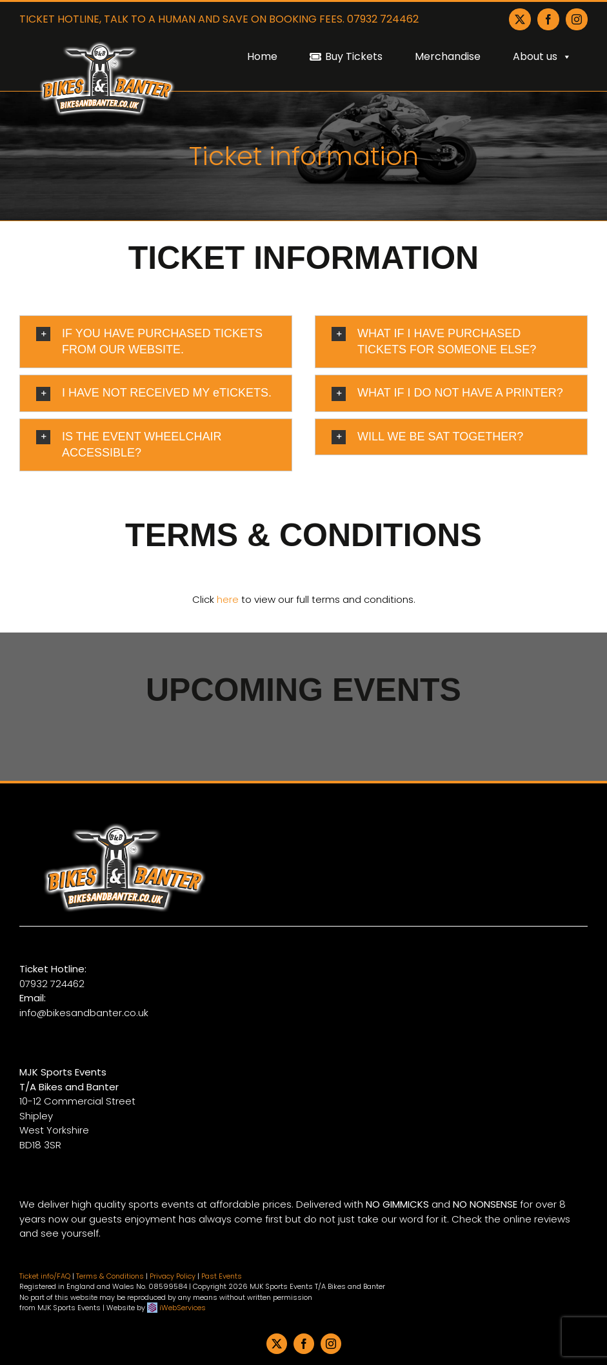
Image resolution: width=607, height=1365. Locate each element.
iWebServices (182, 1307)
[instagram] (331, 1343)
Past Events (221, 1276)
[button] (156, 342)
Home (262, 56)
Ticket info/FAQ (44, 1276)
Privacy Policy (172, 1276)
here (228, 599)
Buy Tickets (354, 56)
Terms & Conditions (110, 1276)
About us (542, 56)
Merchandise (448, 56)
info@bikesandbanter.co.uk (83, 1012)
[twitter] (276, 1343)
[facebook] (304, 1343)
